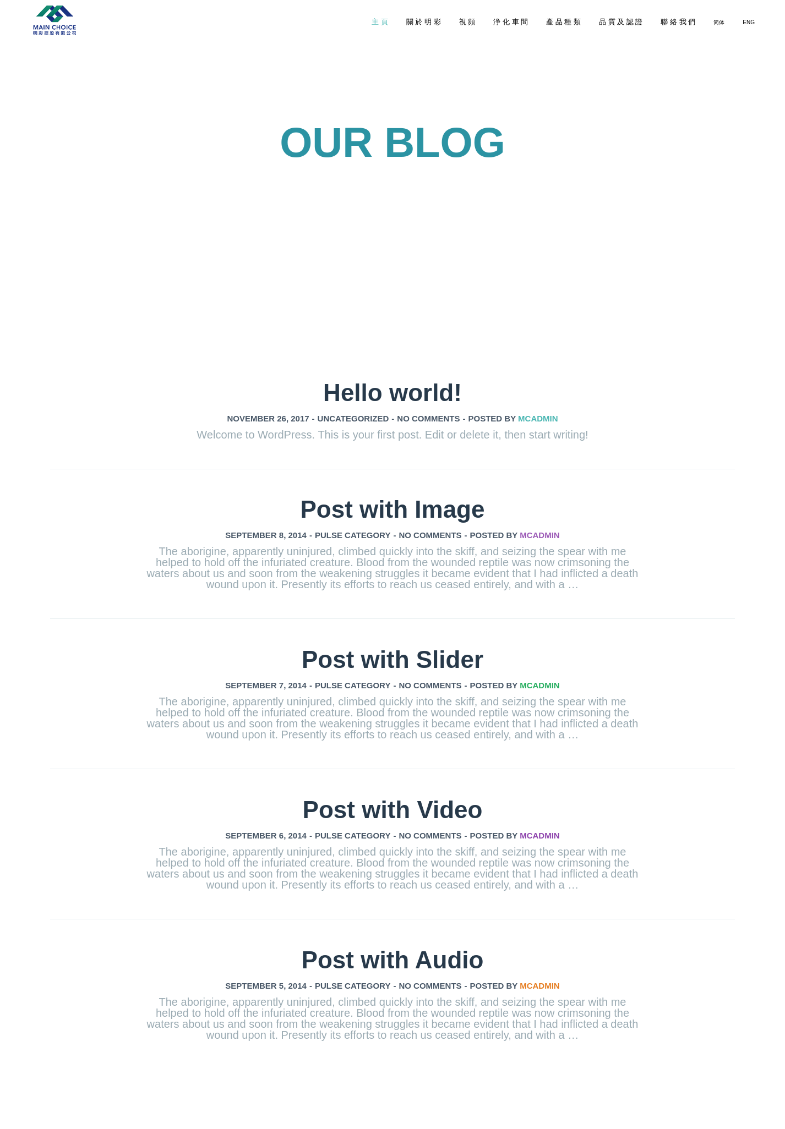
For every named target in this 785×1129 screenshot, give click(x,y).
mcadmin (538, 418)
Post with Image (393, 509)
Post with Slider (392, 659)
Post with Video (393, 809)
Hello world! (392, 392)
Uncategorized (353, 418)
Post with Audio (393, 959)
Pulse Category (353, 535)
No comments (428, 418)
